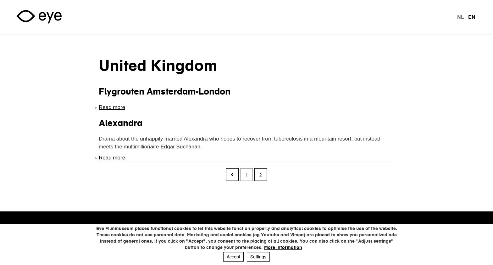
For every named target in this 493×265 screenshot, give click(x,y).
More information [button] (283, 247)
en (471, 17)
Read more (112, 107)
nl (460, 17)
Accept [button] (233, 257)
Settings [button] (258, 257)
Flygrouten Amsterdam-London (164, 91)
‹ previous (232, 175)
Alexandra (120, 123)
